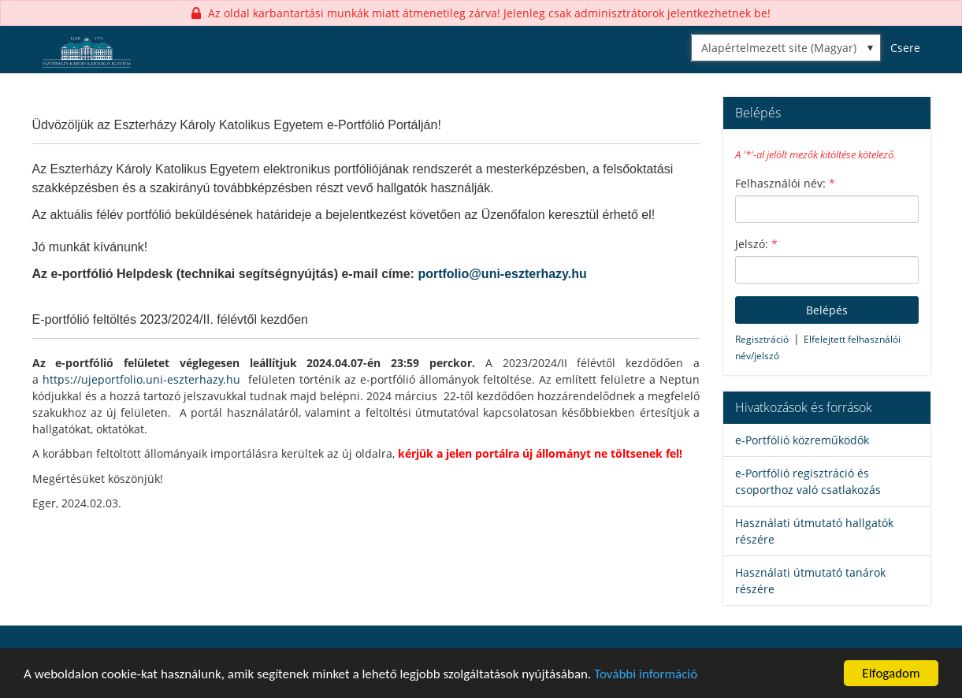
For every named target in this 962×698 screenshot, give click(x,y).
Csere (905, 47)
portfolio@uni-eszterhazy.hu (502, 273)
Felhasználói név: (785, 183)
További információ (645, 674)
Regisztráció (762, 339)
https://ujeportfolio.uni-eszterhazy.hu (141, 379)
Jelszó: (756, 243)
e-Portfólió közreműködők (802, 440)
